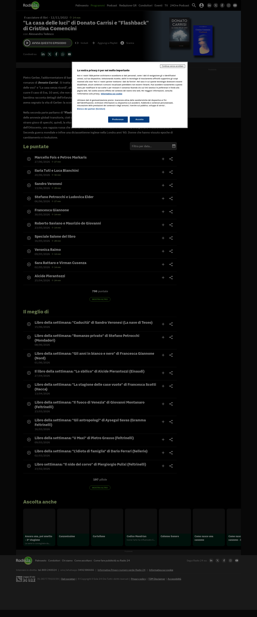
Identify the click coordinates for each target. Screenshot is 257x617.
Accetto (139, 119)
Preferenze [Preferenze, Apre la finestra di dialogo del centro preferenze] (118, 119)
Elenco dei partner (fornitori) (91, 109)
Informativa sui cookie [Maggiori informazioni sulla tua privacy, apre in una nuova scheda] (111, 94)
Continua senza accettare (172, 66)
